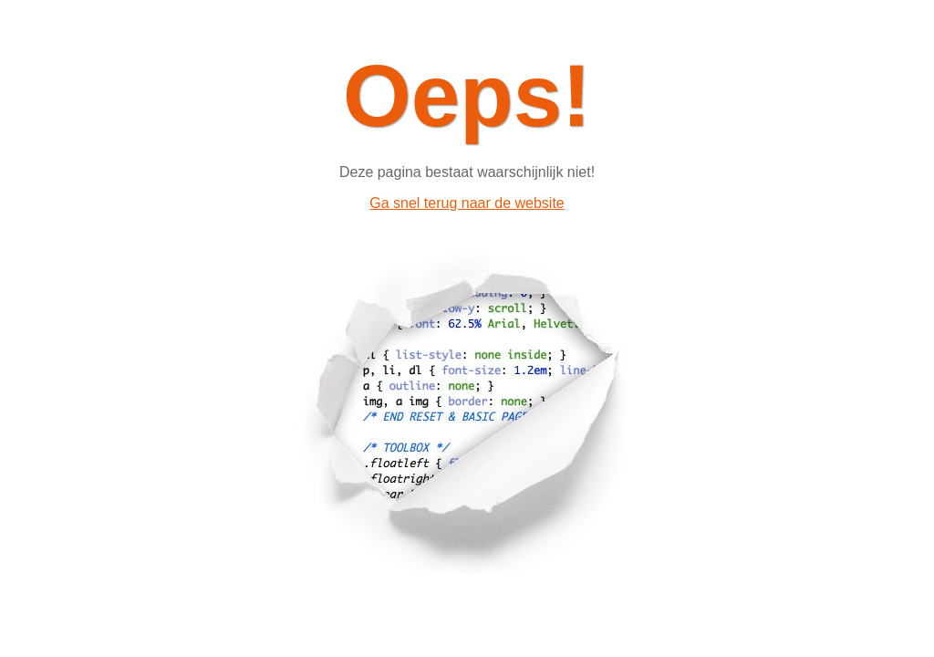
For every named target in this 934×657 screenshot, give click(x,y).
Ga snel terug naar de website (466, 203)
